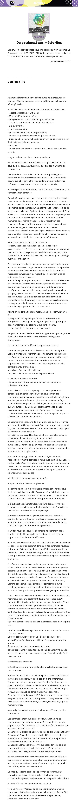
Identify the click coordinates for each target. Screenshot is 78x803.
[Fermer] (3, 3)
